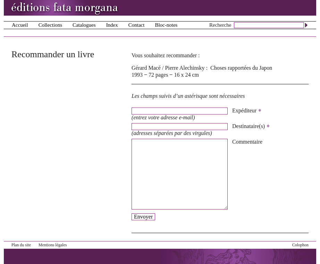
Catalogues (84, 25)
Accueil (20, 25)
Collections (50, 25)
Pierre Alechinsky (184, 68)
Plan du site (21, 244)
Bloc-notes (166, 25)
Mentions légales (53, 244)
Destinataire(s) (251, 126)
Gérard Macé (146, 68)
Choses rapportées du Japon (241, 68)
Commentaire (247, 142)
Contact (136, 25)
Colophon (300, 244)
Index (112, 25)
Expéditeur (247, 111)
